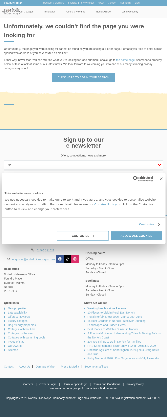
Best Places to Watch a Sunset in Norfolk (113, 329)
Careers (28, 384)
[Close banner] (161, 178)
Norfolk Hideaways (12, 11)
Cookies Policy (105, 204)
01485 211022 (13, 3)
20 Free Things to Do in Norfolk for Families (114, 341)
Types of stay (16, 341)
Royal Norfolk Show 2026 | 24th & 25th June (115, 316)
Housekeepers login (75, 384)
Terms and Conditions (107, 384)
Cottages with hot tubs (21, 329)
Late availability (17, 312)
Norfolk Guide (126, 11)
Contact (8, 366)
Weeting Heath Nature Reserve (107, 308)
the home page (125, 60)
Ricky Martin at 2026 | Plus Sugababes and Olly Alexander (123, 358)
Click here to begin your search (83, 77)
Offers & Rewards (99, 11)
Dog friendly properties (22, 325)
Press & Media (70, 366)
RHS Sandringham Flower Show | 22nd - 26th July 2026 (122, 345)
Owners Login (47, 384)
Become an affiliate (96, 366)
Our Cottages (50, 11)
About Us (24, 366)
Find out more (107, 388)
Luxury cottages (18, 320)
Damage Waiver (45, 366)
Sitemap (13, 350)
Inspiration (73, 11)
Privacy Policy (135, 384)
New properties (17, 308)
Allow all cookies (136, 235)
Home (28, 11)
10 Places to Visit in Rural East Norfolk (111, 312)
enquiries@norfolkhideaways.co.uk (33, 259)
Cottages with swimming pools (26, 337)
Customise (147, 224)
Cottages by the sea (20, 333)
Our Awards (15, 345)
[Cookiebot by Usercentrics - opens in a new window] (136, 179)
